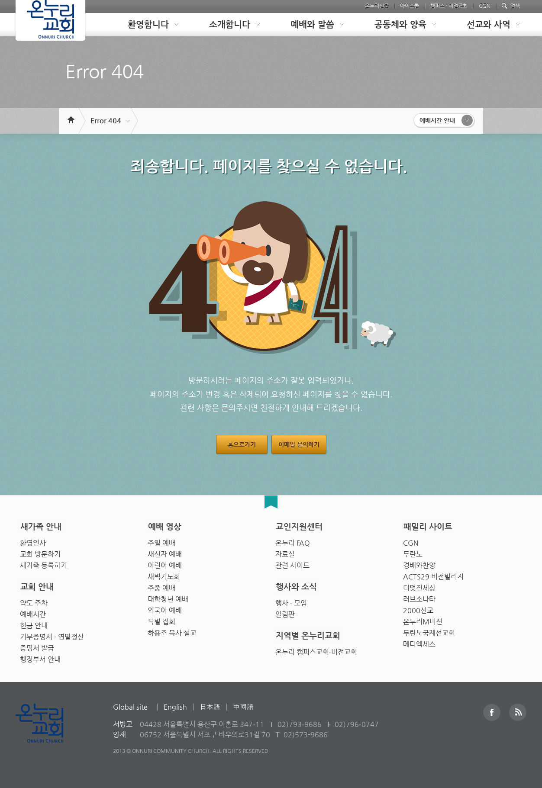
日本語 (210, 707)
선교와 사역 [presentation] (488, 24)
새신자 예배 (165, 552)
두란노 (413, 552)
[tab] (146, 24)
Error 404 (105, 120)
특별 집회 (161, 619)
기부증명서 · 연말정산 (52, 634)
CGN (484, 6)
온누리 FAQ (292, 541)
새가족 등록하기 (43, 563)
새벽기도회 (164, 574)
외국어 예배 (165, 608)
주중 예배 (161, 586)
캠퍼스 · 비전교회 (449, 6)
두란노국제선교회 (429, 631)
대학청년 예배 (168, 597)
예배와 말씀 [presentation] (312, 24)
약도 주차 (34, 601)
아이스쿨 (409, 6)
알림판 (285, 612)
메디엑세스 (419, 642)
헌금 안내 (34, 623)
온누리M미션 (422, 619)
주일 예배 (161, 541)
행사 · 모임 (291, 601)
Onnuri (49, 732)
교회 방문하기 (40, 552)
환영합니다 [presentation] (148, 24)
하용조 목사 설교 (172, 631)
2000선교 (418, 608)
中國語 (243, 707)
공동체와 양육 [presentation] (400, 24)
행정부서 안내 (40, 657)
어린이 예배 (165, 563)
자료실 (285, 552)
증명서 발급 (37, 646)
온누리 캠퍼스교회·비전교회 (316, 650)
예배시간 (33, 612)
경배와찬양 (419, 563)
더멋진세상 (419, 586)
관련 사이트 (292, 563)
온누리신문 (377, 6)
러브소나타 (419, 597)
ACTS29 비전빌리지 (433, 574)
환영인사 (33, 541)
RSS (517, 712)
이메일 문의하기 (298, 444)
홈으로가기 (242, 444)
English (175, 707)
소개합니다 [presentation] (229, 24)
